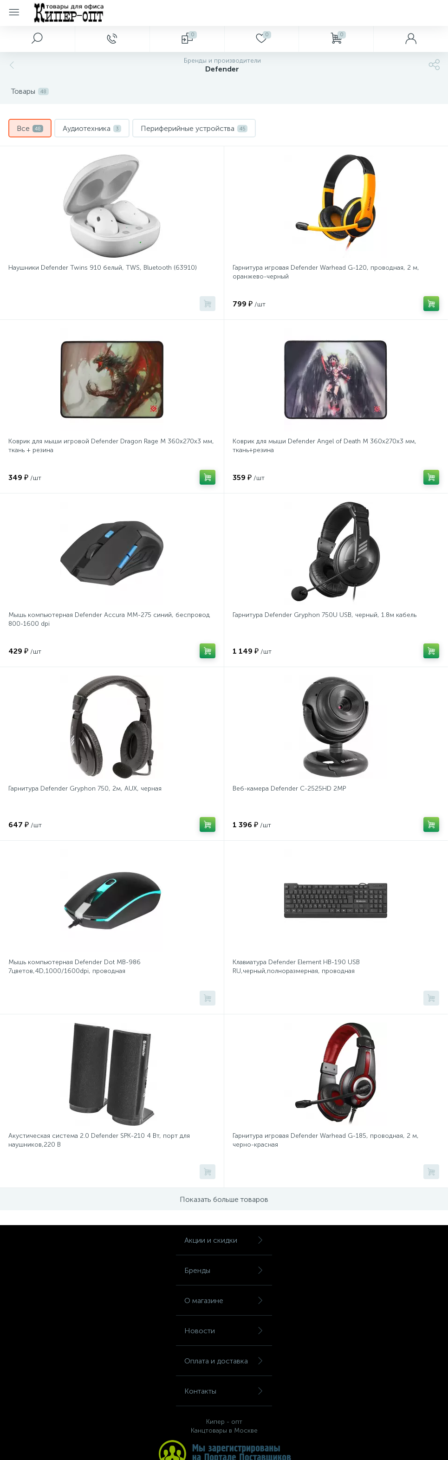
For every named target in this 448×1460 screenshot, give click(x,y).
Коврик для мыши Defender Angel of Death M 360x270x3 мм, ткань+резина (324, 445)
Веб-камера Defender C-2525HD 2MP (289, 788)
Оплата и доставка (224, 1360)
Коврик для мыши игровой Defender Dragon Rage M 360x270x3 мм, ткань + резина (111, 445)
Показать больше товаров (224, 1199)
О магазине (224, 1300)
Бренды (224, 1270)
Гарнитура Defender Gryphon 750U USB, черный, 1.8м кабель (324, 615)
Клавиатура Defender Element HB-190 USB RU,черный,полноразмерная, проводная (296, 966)
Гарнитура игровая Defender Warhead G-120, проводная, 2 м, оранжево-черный (326, 272)
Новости (224, 1330)
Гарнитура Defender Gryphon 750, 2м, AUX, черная (85, 788)
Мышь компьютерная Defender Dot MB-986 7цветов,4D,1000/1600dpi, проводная (74, 966)
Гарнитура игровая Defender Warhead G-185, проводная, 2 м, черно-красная (326, 1140)
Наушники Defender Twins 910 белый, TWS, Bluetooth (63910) (102, 268)
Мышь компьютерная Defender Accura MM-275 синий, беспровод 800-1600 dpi (109, 619)
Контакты (224, 1391)
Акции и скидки (224, 1240)
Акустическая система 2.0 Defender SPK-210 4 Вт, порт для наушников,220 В (99, 1140)
